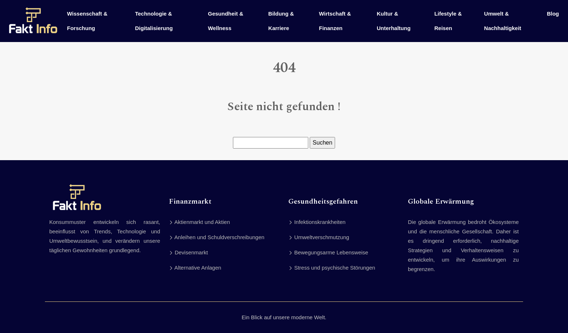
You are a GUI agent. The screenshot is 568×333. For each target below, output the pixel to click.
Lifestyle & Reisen (448, 21)
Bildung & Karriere (281, 21)
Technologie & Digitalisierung (154, 21)
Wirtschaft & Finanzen (335, 21)
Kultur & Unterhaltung (393, 21)
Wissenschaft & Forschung (87, 21)
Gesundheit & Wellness (225, 21)
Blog (553, 14)
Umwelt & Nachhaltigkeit (502, 21)
